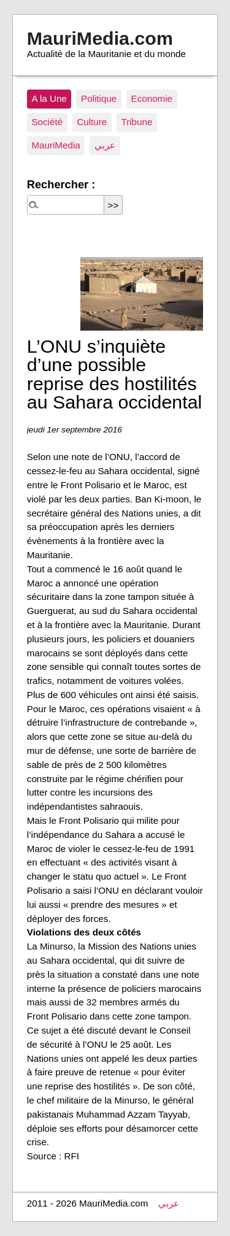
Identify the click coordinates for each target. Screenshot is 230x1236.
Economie (152, 98)
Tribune (136, 122)
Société (47, 122)
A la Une (48, 98)
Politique (99, 98)
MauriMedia (55, 145)
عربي (104, 145)
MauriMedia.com (100, 38)
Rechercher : (61, 184)
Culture (92, 122)
